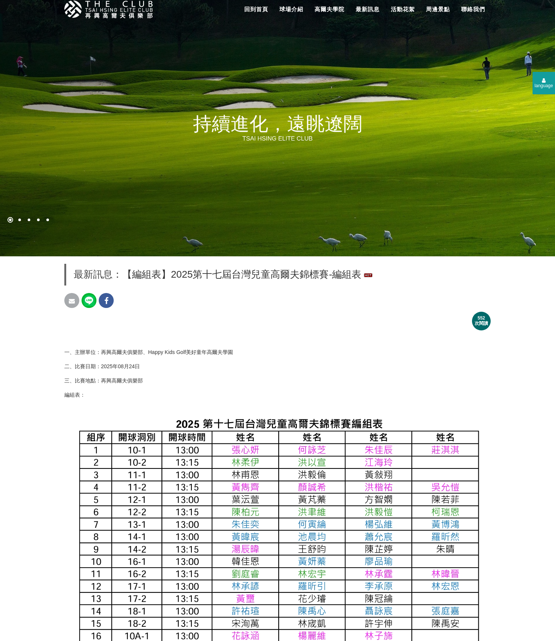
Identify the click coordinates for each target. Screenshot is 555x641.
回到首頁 (256, 9)
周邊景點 (438, 9)
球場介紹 (291, 9)
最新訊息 (368, 9)
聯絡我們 (473, 9)
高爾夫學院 (329, 9)
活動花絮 (403, 9)
